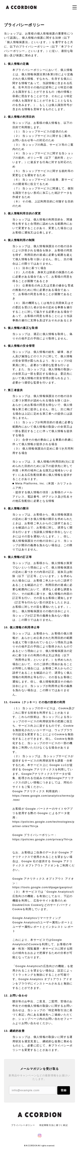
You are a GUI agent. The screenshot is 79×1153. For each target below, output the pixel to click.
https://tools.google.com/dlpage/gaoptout (42, 887)
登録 (64, 1090)
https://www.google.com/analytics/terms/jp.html (43, 798)
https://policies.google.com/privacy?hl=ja (42, 839)
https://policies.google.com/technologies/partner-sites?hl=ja (43, 824)
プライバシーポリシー (23, 1125)
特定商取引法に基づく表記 (53, 1125)
